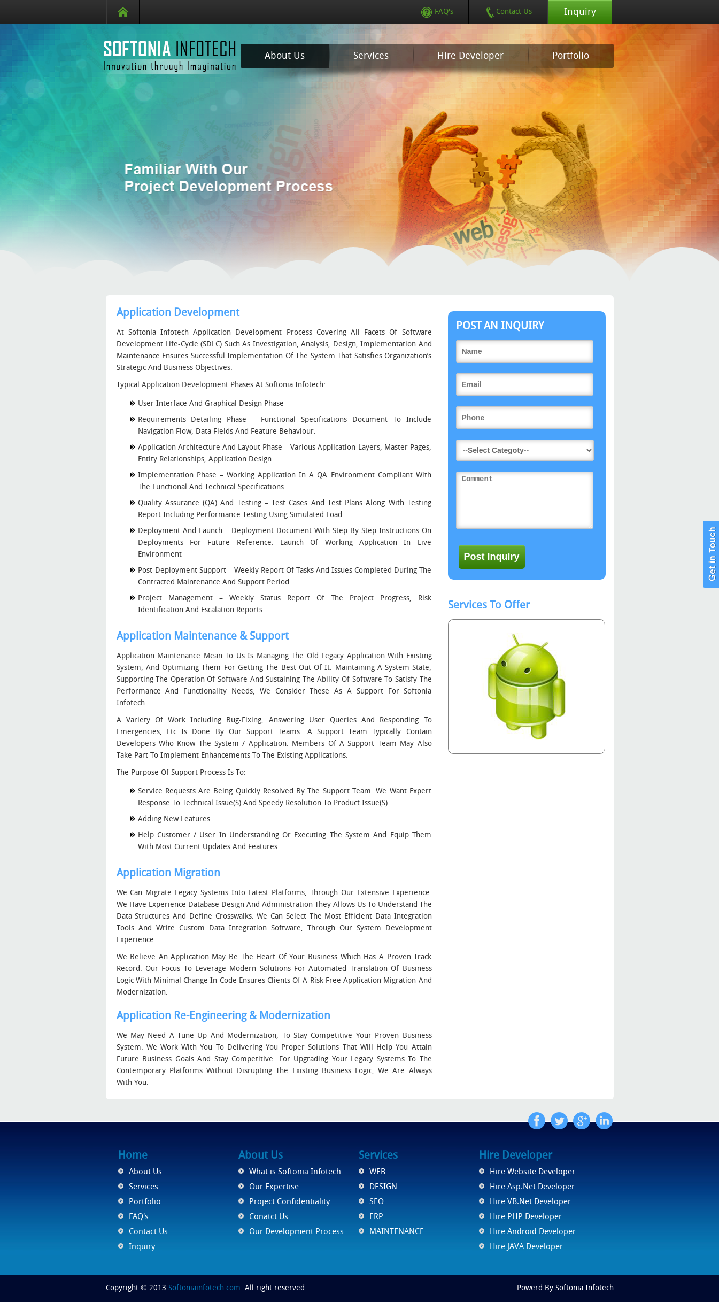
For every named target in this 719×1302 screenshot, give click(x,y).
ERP (376, 1216)
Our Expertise (274, 1186)
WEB (377, 1171)
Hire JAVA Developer (526, 1246)
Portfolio (570, 55)
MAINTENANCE (396, 1231)
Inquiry (580, 12)
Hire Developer (470, 55)
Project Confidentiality (289, 1201)
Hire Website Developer (532, 1171)
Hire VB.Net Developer (530, 1201)
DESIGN (383, 1186)
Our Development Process (296, 1231)
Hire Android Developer (533, 1231)
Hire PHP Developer (526, 1216)
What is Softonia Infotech (295, 1171)
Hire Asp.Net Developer (532, 1186)
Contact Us (508, 11)
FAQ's (437, 11)
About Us (285, 55)
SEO (376, 1201)
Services (371, 55)
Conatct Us (268, 1216)
